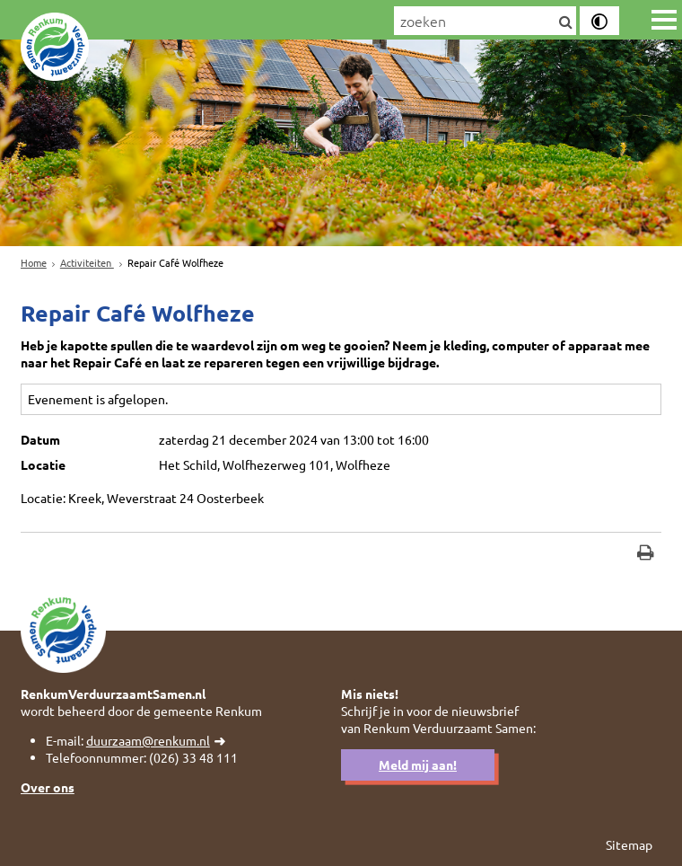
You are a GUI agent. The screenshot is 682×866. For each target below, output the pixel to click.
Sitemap (629, 844)
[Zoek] (565, 22)
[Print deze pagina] (645, 554)
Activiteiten (87, 262)
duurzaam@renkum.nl (148, 740)
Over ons (47, 787)
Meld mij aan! (418, 764)
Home (34, 262)
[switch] (599, 20)
